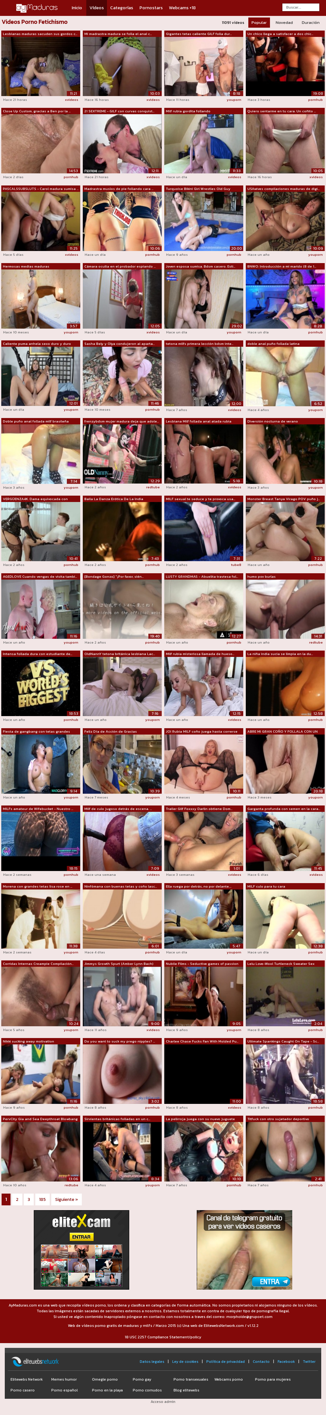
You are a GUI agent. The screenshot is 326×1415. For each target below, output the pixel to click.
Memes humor (64, 1379)
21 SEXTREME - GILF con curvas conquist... (119, 111)
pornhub (315, 99)
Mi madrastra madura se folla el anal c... (118, 33)
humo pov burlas (261, 576)
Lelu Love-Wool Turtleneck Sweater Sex (281, 963)
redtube (153, 487)
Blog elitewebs (186, 1390)
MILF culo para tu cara (266, 886)
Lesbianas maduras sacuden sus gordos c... (40, 33)
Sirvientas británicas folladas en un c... (117, 1118)
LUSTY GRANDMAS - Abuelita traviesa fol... (202, 576)
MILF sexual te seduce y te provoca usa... (200, 498)
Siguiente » (66, 1199)
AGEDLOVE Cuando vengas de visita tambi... (40, 576)
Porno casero (23, 1390)
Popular (259, 22)
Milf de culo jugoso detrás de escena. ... (118, 808)
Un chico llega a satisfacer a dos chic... (280, 33)
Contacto (261, 1361)
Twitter (309, 1361)
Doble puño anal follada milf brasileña (36, 421)
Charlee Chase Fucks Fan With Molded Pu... (202, 1041)
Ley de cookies (185, 1361)
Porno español (64, 1390)
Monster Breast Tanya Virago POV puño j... (283, 498)
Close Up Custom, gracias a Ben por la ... (37, 111)
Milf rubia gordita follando (188, 111)
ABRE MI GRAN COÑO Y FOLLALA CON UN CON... (282, 732)
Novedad (284, 22)
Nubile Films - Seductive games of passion (202, 963)
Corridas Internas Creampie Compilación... (38, 963)
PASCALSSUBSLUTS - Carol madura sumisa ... (41, 188)
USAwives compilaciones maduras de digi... (283, 188)
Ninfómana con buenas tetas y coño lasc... (120, 886)
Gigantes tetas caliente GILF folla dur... (199, 33)
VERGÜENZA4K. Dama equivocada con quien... (35, 499)
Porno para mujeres (273, 1379)
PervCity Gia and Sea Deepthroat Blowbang (40, 1118)
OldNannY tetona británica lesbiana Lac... (119, 653)
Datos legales (152, 1361)
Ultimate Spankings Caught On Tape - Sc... (283, 1041)
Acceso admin (163, 1402)
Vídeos (96, 7)
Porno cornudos (147, 1390)
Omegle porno (105, 1379)
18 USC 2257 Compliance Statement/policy (163, 1337)
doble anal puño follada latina (273, 343)
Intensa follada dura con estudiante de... (37, 653)
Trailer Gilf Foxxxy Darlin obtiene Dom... (199, 808)
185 (42, 1199)
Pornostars (151, 7)
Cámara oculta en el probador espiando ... (120, 266)
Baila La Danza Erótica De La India (113, 498)
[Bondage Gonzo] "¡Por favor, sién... (114, 576)
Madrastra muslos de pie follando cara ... (118, 188)
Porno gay (142, 1379)
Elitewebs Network (27, 1379)
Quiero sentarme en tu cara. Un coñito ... (281, 111)
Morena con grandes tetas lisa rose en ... (37, 886)
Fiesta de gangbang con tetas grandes (36, 731)
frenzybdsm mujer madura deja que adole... (121, 421)
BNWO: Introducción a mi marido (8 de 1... (281, 266)
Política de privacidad (225, 1361)
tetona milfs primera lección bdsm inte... (199, 343)
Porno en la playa (107, 1390)
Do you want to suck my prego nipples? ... (119, 1041)
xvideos (71, 99)
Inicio (77, 7)
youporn (234, 99)
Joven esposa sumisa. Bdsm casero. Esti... (200, 266)
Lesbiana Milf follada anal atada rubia (198, 421)
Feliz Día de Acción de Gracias (110, 731)
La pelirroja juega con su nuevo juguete (200, 1118)
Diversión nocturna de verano (272, 421)
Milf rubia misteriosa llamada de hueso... (200, 653)
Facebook (286, 1361)
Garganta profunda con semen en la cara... (283, 808)
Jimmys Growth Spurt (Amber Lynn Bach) (118, 963)
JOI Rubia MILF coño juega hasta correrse (201, 731)
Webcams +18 (182, 7)
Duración (311, 22)
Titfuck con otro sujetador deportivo (278, 1118)
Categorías (121, 7)
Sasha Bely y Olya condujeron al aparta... (119, 343)
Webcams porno (228, 1379)
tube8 (236, 564)
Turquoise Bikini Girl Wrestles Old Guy (198, 188)
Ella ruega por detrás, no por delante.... (198, 886)
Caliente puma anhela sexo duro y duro (37, 343)
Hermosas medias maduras (26, 266)
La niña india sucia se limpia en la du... (280, 653)
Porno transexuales (191, 1379)
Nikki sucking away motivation (28, 1041)
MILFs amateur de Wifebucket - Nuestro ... (38, 808)
